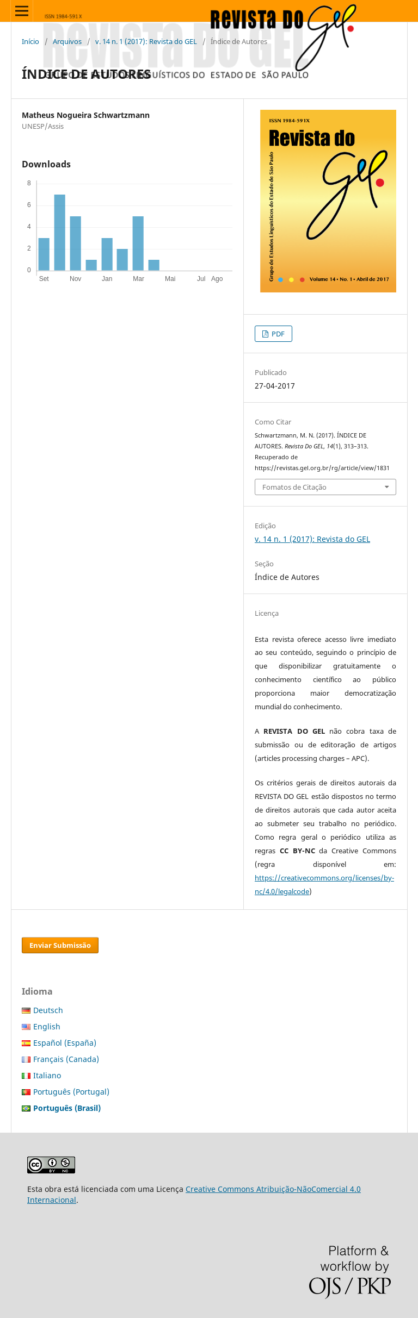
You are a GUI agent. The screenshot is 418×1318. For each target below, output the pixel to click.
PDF (277, 334)
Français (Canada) (66, 1059)
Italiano (47, 1075)
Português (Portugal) (71, 1091)
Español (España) (64, 1043)
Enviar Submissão (60, 945)
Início (30, 41)
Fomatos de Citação (294, 487)
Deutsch (48, 1010)
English (46, 1026)
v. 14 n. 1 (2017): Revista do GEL (146, 41)
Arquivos (67, 41)
